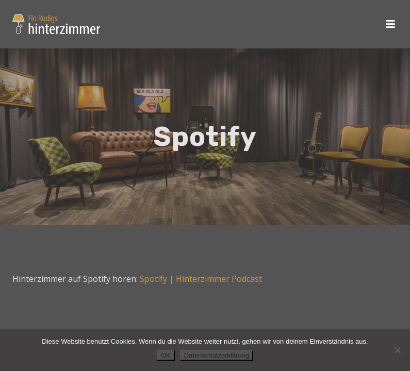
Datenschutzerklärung (216, 355)
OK (166, 355)
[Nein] (397, 350)
